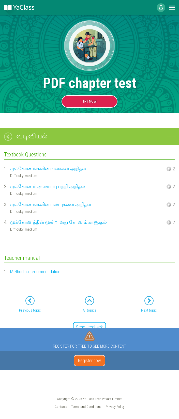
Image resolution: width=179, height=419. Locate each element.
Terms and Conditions (86, 407)
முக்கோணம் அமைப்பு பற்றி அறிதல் (47, 186)
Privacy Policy (115, 407)
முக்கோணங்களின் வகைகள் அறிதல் (48, 168)
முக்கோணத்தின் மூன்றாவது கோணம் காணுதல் (58, 222)
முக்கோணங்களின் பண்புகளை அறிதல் (50, 204)
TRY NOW (89, 101)
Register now (89, 360)
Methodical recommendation (35, 271)
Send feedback (89, 327)
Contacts (61, 407)
